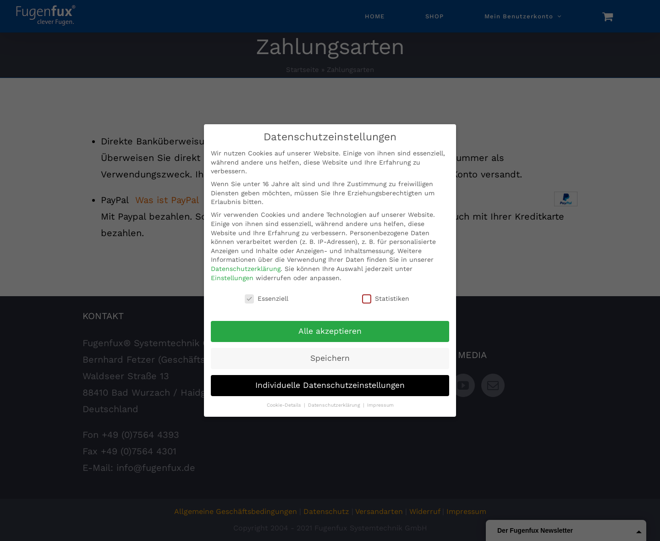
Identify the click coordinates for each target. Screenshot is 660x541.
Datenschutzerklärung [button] (335, 405)
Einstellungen (232, 278)
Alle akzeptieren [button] (330, 331)
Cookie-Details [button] (285, 405)
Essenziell (266, 298)
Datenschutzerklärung (245, 268)
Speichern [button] (330, 358)
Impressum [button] (380, 405)
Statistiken (385, 298)
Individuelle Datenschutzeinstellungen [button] (330, 385)
